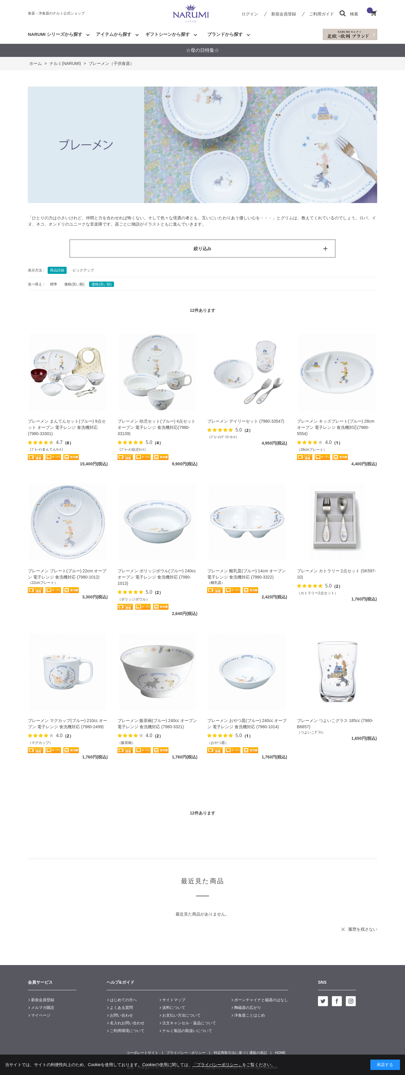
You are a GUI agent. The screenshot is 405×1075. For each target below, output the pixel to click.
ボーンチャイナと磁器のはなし (261, 1000)
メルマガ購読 (42, 1007)
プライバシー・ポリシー (185, 1053)
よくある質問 (121, 1007)
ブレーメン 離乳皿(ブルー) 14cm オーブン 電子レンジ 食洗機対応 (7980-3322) (246, 573)
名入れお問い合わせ (127, 1023)
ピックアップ (83, 270)
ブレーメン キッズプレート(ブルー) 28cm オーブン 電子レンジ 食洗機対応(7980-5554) (335, 427)
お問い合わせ (121, 1015)
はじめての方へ (123, 1000)
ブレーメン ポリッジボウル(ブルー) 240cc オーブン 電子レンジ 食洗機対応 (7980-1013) (157, 577)
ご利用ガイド (321, 14)
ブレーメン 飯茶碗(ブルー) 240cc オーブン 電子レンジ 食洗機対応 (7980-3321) (157, 723)
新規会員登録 (283, 14)
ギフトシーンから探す (167, 34)
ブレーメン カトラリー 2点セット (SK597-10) (336, 573)
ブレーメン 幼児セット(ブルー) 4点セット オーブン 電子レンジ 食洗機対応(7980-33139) (156, 427)
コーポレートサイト (142, 1053)
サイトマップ (173, 1000)
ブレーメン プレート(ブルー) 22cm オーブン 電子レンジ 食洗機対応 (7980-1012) (67, 573)
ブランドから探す (225, 34)
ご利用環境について (127, 1030)
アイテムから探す (113, 34)
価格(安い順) (74, 284)
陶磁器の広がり (247, 1007)
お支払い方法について (181, 1015)
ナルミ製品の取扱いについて (187, 1030)
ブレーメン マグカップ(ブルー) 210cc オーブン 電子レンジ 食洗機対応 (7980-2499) (67, 723)
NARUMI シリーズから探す (55, 34)
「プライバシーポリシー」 (217, 1064)
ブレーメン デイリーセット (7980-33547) (245, 421)
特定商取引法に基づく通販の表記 (240, 1053)
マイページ (40, 1015)
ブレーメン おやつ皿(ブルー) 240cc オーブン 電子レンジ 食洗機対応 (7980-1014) (247, 723)
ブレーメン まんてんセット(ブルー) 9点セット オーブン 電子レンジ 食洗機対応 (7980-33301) (67, 427)
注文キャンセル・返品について (189, 1023)
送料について (173, 1007)
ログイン (250, 14)
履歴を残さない (362, 929)
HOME (280, 1053)
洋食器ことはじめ (249, 1015)
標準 (53, 284)
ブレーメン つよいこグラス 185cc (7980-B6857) (335, 723)
